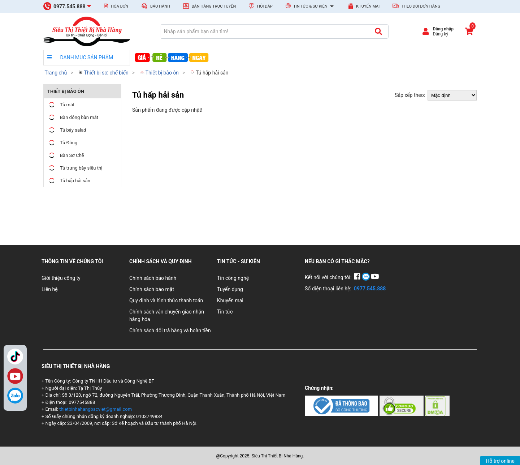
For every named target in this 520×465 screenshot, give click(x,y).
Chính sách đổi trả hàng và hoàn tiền (170, 330)
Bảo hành (155, 6)
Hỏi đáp (260, 6)
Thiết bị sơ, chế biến (103, 73)
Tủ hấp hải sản (209, 73)
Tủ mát (60, 104)
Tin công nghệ (233, 278)
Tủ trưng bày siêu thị (74, 167)
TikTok (15, 356)
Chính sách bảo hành (152, 278)
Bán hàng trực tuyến (209, 6)
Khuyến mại (364, 6)
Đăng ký (440, 34)
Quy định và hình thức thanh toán (166, 300)
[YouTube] (375, 277)
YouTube (15, 376)
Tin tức (225, 312)
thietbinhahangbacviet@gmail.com (95, 409)
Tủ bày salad (66, 130)
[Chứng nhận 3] (437, 405)
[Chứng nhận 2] (402, 405)
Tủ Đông (62, 142)
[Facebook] (357, 277)
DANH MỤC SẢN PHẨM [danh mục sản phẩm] (80, 57)
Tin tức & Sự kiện (311, 6)
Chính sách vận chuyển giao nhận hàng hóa (166, 315)
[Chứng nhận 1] (342, 405)
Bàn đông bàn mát (72, 117)
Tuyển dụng (230, 289)
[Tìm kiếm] (378, 31)
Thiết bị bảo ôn (159, 73)
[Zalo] (15, 396)
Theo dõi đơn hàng (416, 6)
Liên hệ (50, 289)
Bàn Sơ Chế (65, 155)
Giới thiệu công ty (61, 278)
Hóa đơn (116, 6)
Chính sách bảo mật (151, 289)
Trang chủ (55, 73)
